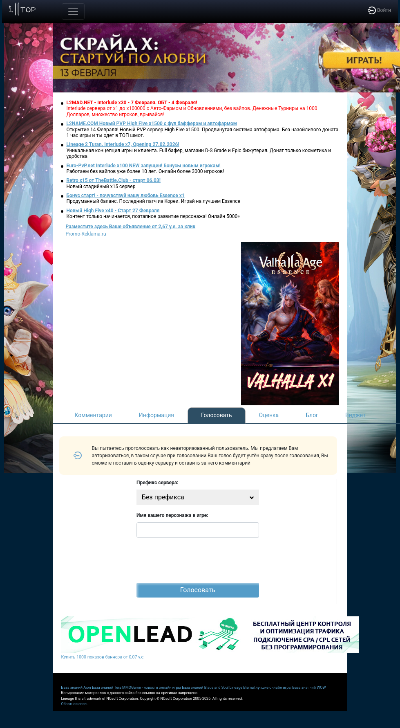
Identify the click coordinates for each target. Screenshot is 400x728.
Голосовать (216, 415)
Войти (379, 10)
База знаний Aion (76, 687)
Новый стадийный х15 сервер (101, 186)
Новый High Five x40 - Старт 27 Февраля (113, 210)
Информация (156, 415)
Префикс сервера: (157, 482)
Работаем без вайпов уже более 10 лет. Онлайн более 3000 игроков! (145, 171)
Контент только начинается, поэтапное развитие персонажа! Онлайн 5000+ (154, 216)
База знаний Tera (106, 687)
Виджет (355, 415)
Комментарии (93, 415)
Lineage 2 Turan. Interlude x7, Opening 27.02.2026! (123, 144)
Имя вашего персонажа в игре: (172, 515)
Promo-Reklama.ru (86, 234)
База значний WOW (309, 687)
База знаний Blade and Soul (205, 687)
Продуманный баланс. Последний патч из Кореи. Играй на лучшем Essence (153, 201)
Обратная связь (75, 704)
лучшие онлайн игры (273, 687)
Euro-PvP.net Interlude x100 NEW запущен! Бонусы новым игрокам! (144, 166)
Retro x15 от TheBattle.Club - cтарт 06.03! (114, 180)
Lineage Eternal (242, 687)
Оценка (269, 415)
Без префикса (163, 497)
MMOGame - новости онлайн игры (151, 687)
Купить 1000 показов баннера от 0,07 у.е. (103, 657)
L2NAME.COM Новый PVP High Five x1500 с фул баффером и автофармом (152, 123)
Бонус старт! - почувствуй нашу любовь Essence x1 (126, 195)
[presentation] (198, 560)
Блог (312, 415)
